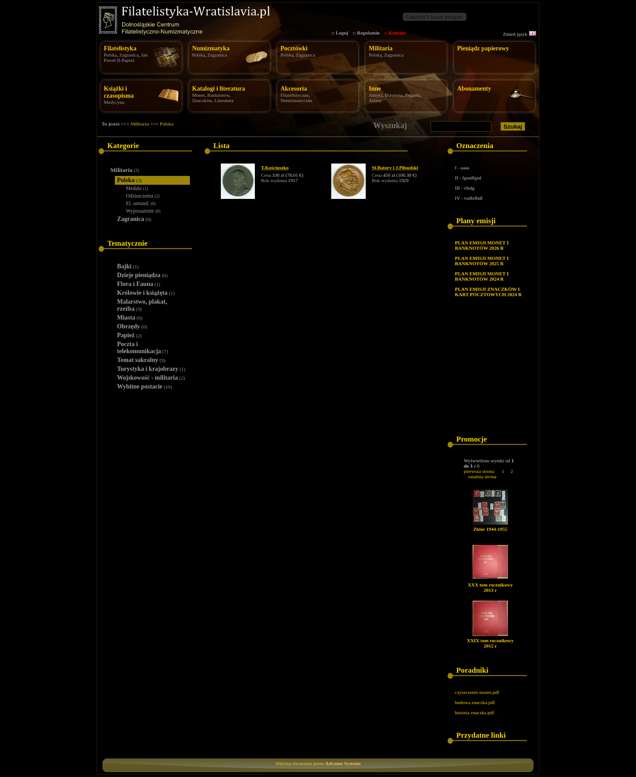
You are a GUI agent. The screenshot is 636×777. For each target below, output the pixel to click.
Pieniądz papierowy (483, 48)
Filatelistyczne (294, 95)
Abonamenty (474, 88)
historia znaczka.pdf (474, 712)
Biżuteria (393, 95)
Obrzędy (132, 326)
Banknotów (218, 95)
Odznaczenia (142, 196)
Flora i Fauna (138, 284)
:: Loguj (339, 32)
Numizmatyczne (296, 100)
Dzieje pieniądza (142, 275)
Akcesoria (293, 88)
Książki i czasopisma (119, 92)
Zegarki (412, 95)
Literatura (224, 100)
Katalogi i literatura (218, 88)
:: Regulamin (365, 32)
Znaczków (202, 100)
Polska (110, 54)
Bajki (128, 266)
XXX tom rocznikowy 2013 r (490, 587)
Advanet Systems (342, 763)
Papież (129, 335)
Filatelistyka (120, 48)
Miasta (129, 317)
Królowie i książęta (145, 292)
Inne (375, 88)
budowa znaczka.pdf (475, 702)
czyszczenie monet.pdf (477, 692)
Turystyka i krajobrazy (151, 369)
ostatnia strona (482, 476)
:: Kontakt (395, 32)
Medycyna (114, 102)
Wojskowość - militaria (151, 377)
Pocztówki (293, 48)
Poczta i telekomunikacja (142, 347)
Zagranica (129, 54)
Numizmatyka (211, 48)
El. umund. (140, 203)
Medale (137, 188)
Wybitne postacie (144, 386)
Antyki (375, 95)
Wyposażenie (143, 211)
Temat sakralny (141, 360)
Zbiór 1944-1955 (490, 529)
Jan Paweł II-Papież (126, 57)
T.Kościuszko (274, 167)
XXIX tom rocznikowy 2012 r (490, 643)
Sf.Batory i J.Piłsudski (395, 167)
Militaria (381, 48)
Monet (198, 95)
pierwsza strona (479, 471)
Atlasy (375, 100)
